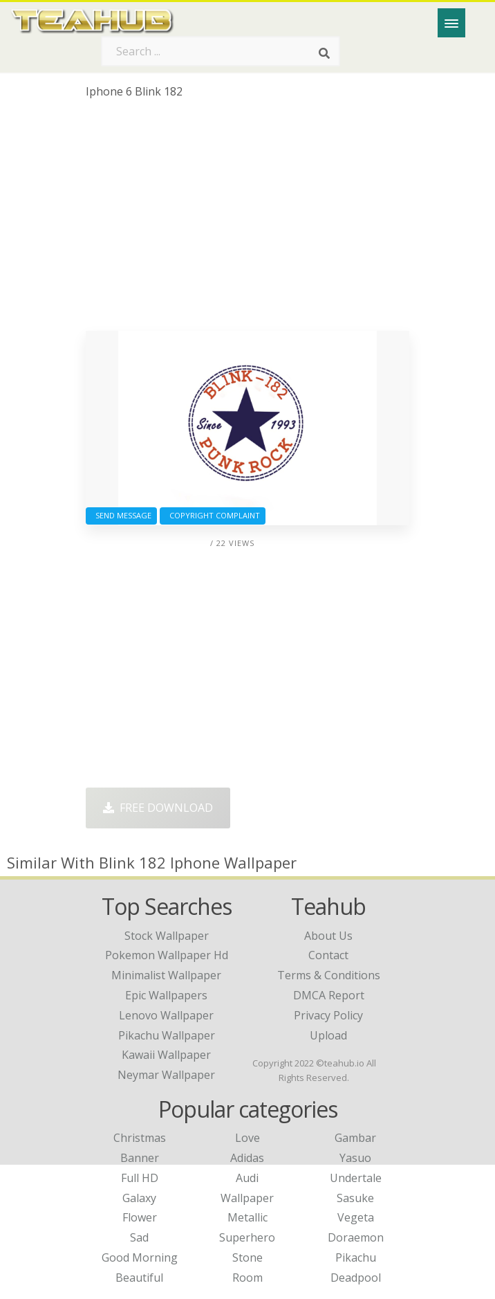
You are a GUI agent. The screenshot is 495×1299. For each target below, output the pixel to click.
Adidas (247, 1157)
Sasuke (355, 1198)
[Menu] (451, 22)
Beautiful (139, 1277)
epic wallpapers (166, 995)
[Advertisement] (247, 220)
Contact (328, 955)
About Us (328, 935)
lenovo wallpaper (166, 1015)
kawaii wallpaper (166, 1054)
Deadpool (355, 1277)
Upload (328, 1035)
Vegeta (355, 1217)
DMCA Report (328, 995)
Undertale (356, 1178)
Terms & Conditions (328, 975)
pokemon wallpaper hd (166, 955)
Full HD (139, 1178)
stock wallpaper (166, 935)
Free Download (158, 807)
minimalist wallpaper (166, 975)
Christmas (139, 1137)
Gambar (355, 1137)
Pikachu (355, 1257)
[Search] (324, 54)
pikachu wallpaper (166, 1035)
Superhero (247, 1237)
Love (247, 1137)
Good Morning (140, 1257)
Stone (247, 1257)
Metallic (247, 1217)
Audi (247, 1178)
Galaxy (139, 1198)
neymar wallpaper (166, 1074)
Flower (139, 1217)
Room (247, 1277)
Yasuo (355, 1157)
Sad (139, 1237)
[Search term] (220, 51)
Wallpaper (247, 1198)
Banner (139, 1157)
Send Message (121, 515)
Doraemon (356, 1237)
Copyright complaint (212, 515)
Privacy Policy (328, 1015)
